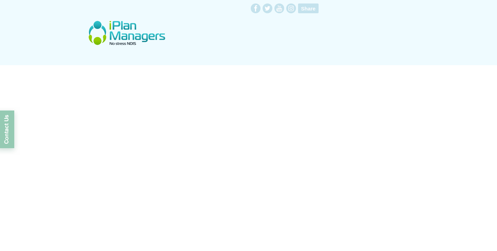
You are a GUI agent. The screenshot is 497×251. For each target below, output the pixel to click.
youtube (279, 8)
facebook (255, 8)
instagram (291, 8)
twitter (267, 8)
